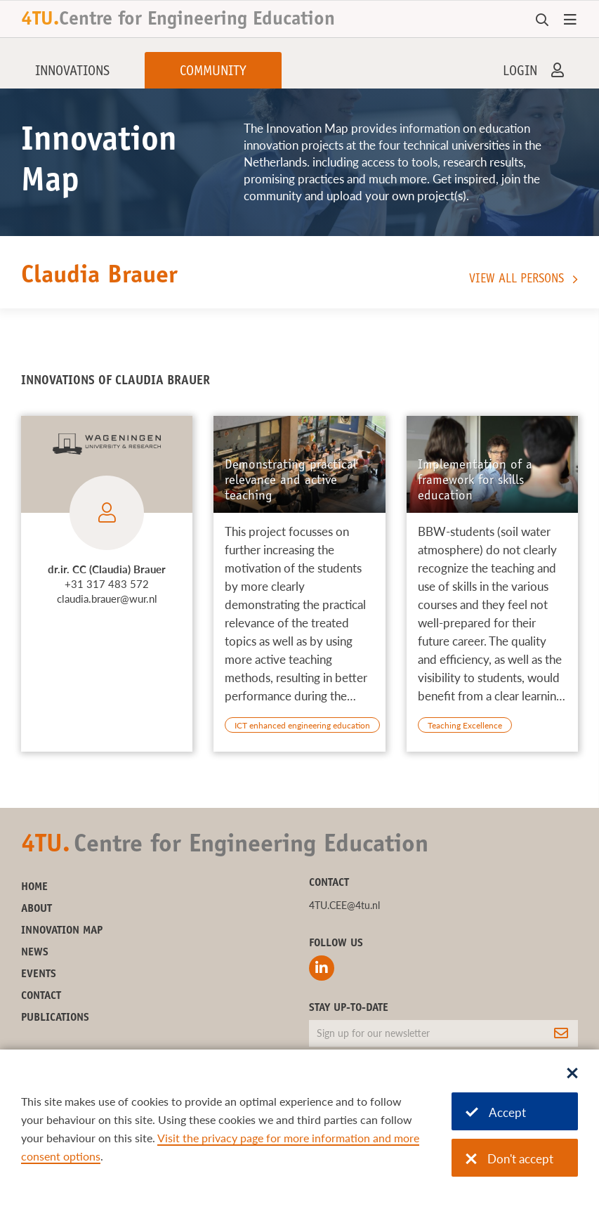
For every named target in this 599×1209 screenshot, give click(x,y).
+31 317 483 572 (107, 583)
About (36, 909)
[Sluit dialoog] (572, 1074)
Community (213, 72)
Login (520, 72)
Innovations (72, 72)
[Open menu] (570, 20)
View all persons (516, 279)
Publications (55, 1018)
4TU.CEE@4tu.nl (344, 905)
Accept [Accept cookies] (496, 1112)
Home (34, 887)
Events (38, 974)
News (34, 952)
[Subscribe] (561, 1033)
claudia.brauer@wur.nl (107, 598)
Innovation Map (62, 930)
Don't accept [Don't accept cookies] (509, 1158)
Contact (41, 996)
